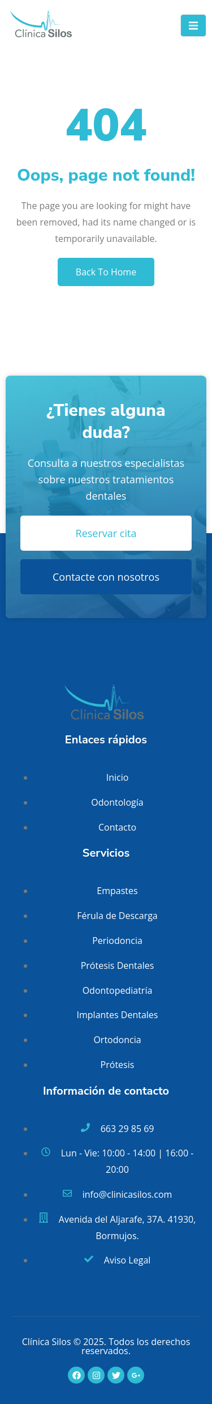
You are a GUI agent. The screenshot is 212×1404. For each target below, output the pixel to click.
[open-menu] (193, 25)
